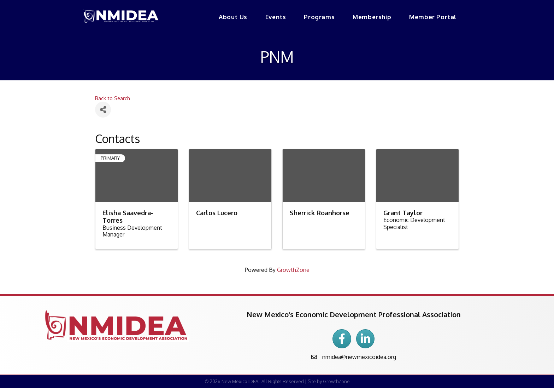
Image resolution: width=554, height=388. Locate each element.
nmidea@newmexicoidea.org (359, 356)
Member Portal (432, 17)
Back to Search (112, 98)
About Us (233, 17)
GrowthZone (293, 269)
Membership (372, 17)
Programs (319, 17)
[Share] (103, 110)
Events (275, 17)
